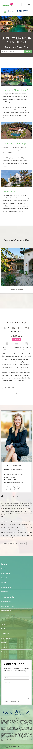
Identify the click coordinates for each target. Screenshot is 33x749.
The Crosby (4, 629)
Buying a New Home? (15, 90)
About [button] (3, 582)
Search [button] (3, 569)
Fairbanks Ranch (6, 611)
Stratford (4, 647)
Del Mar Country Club (7, 606)
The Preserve (5, 633)
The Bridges (5, 620)
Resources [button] (4, 592)
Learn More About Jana (13, 543)
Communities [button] (5, 573)
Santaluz (3, 624)
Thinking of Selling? (14, 143)
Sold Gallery (5, 578)
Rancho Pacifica (6, 601)
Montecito (4, 652)
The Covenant (5, 615)
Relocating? (10, 191)
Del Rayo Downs (6, 638)
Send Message (12, 701)
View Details (10, 387)
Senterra (4, 643)
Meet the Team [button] (6, 587)
